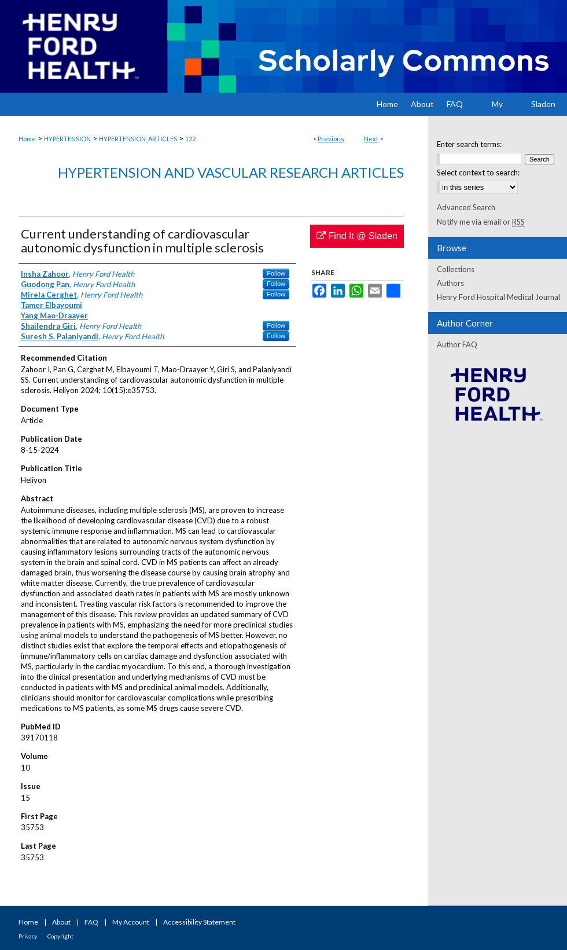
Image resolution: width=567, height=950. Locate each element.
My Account (130, 922)
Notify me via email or (481, 221)
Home (27, 138)
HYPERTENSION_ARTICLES (138, 138)
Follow (276, 273)
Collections (455, 269)
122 (190, 138)
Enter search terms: (469, 144)
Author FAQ (457, 344)
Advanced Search (466, 207)
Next (371, 138)
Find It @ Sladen (356, 236)
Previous (331, 138)
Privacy (28, 936)
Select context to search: (478, 172)
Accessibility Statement (199, 922)
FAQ (91, 922)
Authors (450, 283)
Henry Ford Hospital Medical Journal (498, 297)
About (61, 922)
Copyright (60, 936)
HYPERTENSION (67, 138)
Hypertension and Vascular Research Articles (231, 172)
